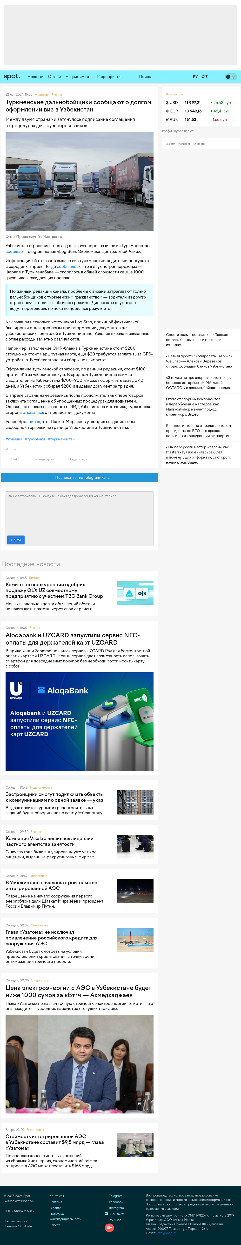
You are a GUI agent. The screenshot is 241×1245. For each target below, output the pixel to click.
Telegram (113, 1196)
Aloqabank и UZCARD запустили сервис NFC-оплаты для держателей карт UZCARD (73, 639)
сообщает (15, 251)
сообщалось (68, 266)
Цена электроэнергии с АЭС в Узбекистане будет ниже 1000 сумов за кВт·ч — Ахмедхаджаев (78, 991)
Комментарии (40, 459)
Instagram (114, 1208)
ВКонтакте (115, 1214)
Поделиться (75, 459)
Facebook (114, 1202)
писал (34, 421)
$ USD (172, 102)
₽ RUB (172, 119)
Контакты (199, 144)
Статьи (54, 76)
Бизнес (34, 578)
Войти (16, 540)
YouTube (113, 1220)
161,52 (190, 119)
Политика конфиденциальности (65, 1216)
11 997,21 (193, 102)
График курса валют (179, 131)
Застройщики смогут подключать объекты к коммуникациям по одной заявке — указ (55, 797)
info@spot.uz (166, 1233)
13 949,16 (193, 111)
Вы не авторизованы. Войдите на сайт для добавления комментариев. (79, 512)
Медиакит (184, 144)
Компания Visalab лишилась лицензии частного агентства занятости (50, 841)
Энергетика (38, 876)
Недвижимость (79, 76)
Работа (54, 1225)
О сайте (55, 1208)
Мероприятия (110, 76)
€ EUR (172, 111)
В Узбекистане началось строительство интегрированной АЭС (51, 885)
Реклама (170, 144)
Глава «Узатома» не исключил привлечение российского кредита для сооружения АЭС (52, 937)
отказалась (33, 412)
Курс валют (174, 94)
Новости (35, 76)
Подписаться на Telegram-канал (79, 477)
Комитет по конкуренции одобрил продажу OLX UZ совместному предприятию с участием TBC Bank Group (54, 590)
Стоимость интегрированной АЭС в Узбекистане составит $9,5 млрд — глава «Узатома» (55, 1142)
